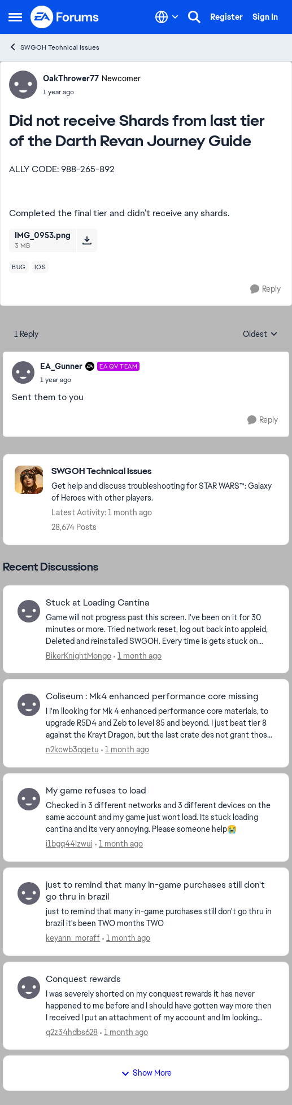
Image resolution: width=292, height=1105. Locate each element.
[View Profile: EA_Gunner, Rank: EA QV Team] (23, 372)
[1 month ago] (138, 655)
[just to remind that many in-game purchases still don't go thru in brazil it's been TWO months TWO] (160, 917)
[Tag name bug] (19, 267)
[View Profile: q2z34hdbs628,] (29, 987)
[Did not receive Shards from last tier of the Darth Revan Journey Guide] (90, 380)
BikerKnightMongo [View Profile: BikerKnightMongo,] (78, 655)
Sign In (265, 17)
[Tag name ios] (40, 267)
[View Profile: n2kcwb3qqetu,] (29, 705)
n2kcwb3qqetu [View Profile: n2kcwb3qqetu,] (72, 749)
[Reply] (265, 289)
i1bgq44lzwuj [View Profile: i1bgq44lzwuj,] (69, 844)
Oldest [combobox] (260, 334)
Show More (146, 1073)
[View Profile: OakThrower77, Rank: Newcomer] (23, 85)
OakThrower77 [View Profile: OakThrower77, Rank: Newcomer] (71, 78)
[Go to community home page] (64, 17)
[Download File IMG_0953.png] (86, 240)
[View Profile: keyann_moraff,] (29, 893)
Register (226, 17)
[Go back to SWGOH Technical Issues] (164, 471)
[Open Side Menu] (15, 16)
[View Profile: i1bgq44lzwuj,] (29, 799)
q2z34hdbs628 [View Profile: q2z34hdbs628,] (72, 1032)
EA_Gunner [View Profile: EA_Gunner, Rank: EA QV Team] (61, 366)
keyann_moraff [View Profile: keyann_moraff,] (73, 938)
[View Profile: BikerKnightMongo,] (29, 611)
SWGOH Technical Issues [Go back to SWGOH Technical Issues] (53, 47)
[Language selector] (167, 17)
